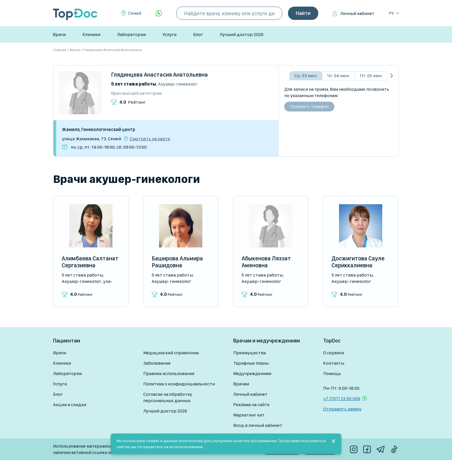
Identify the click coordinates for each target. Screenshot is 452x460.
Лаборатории (131, 34)
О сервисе (333, 352)
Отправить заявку (342, 409)
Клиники (91, 34)
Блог (198, 34)
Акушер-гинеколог (177, 84)
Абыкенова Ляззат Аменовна (266, 262)
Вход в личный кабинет (257, 425)
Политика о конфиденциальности (179, 384)
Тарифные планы (251, 363)
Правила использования (168, 373)
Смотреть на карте (150, 138)
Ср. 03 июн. (305, 75)
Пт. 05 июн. (371, 75)
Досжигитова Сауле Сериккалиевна (358, 262)
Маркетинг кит (249, 415)
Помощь (332, 373)
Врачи (59, 34)
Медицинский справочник (171, 352)
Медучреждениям (252, 373)
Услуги (169, 34)
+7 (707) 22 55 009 (341, 398)
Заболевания (156, 363)
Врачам (241, 384)
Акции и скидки (69, 404)
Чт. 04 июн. (338, 75)
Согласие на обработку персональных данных (167, 397)
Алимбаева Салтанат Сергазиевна (90, 262)
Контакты (333, 363)
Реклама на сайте (251, 404)
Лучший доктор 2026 (241, 34)
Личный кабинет (357, 13)
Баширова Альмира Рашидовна (177, 262)
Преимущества (249, 352)
